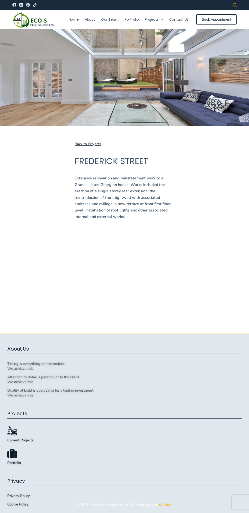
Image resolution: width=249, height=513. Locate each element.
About (90, 19)
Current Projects (20, 493)
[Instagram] (21, 5)
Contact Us (178, 19)
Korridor (166, 504)
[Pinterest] (28, 5)
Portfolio (132, 19)
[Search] (235, 5)
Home (74, 19)
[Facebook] (14, 5)
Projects (155, 19)
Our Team (110, 19)
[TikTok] (35, 5)
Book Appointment (216, 19)
